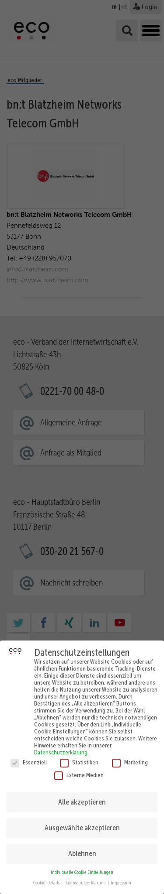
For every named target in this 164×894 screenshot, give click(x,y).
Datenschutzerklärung (60, 744)
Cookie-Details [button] (46, 875)
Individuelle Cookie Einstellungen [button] (82, 865)
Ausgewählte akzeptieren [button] (82, 820)
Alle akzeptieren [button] (82, 794)
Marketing (130, 754)
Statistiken (79, 754)
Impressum (121, 875)
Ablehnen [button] (82, 846)
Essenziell (28, 754)
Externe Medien (79, 767)
